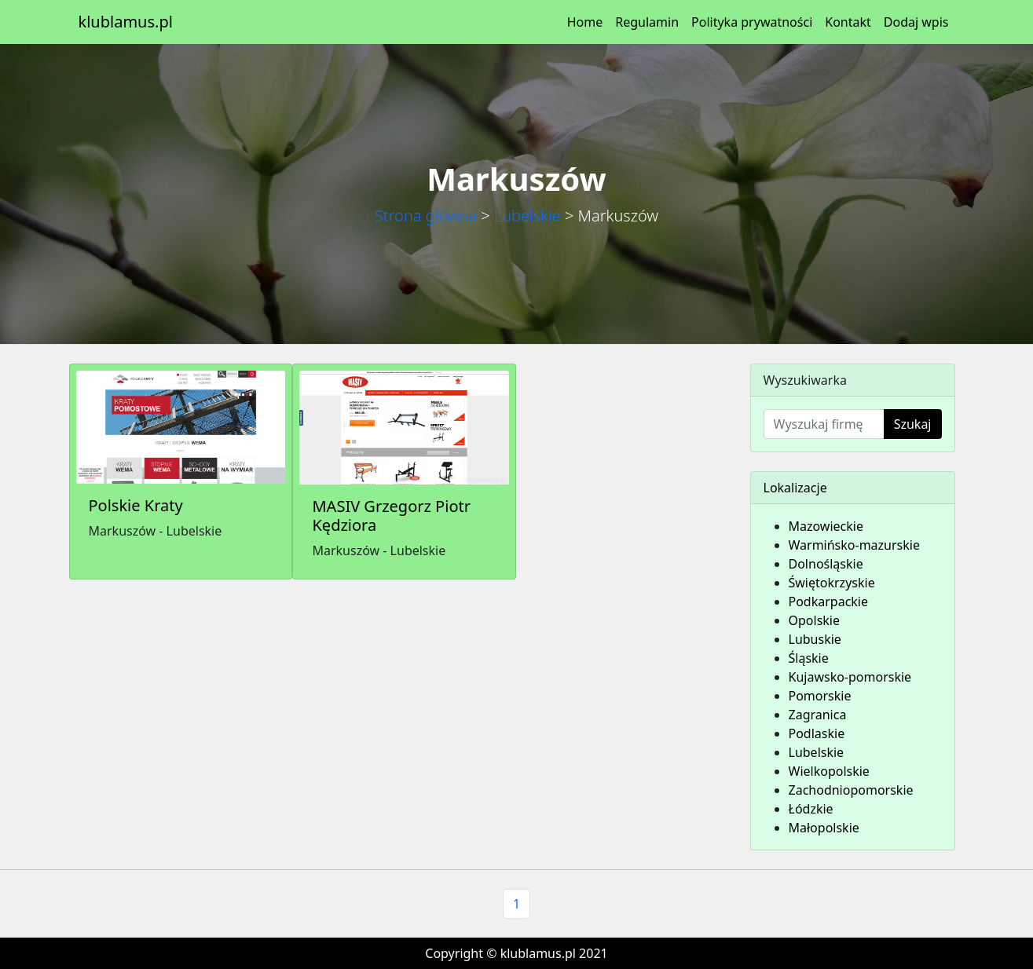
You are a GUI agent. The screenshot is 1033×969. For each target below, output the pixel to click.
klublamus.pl (126, 21)
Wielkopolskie (829, 771)
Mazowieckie (826, 526)
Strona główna (426, 215)
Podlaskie (817, 733)
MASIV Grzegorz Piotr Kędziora (391, 515)
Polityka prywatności (751, 22)
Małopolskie (824, 827)
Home (585, 22)
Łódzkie (811, 808)
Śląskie (809, 658)
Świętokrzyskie (832, 582)
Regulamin (647, 22)
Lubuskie (815, 639)
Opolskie (815, 620)
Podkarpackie (829, 601)
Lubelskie (527, 215)
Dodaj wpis (916, 22)
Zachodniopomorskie (851, 790)
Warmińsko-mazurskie (854, 545)
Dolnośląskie (826, 563)
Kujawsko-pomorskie (850, 677)
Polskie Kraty (136, 505)
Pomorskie (820, 695)
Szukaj (913, 424)
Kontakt (848, 22)
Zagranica (818, 714)
